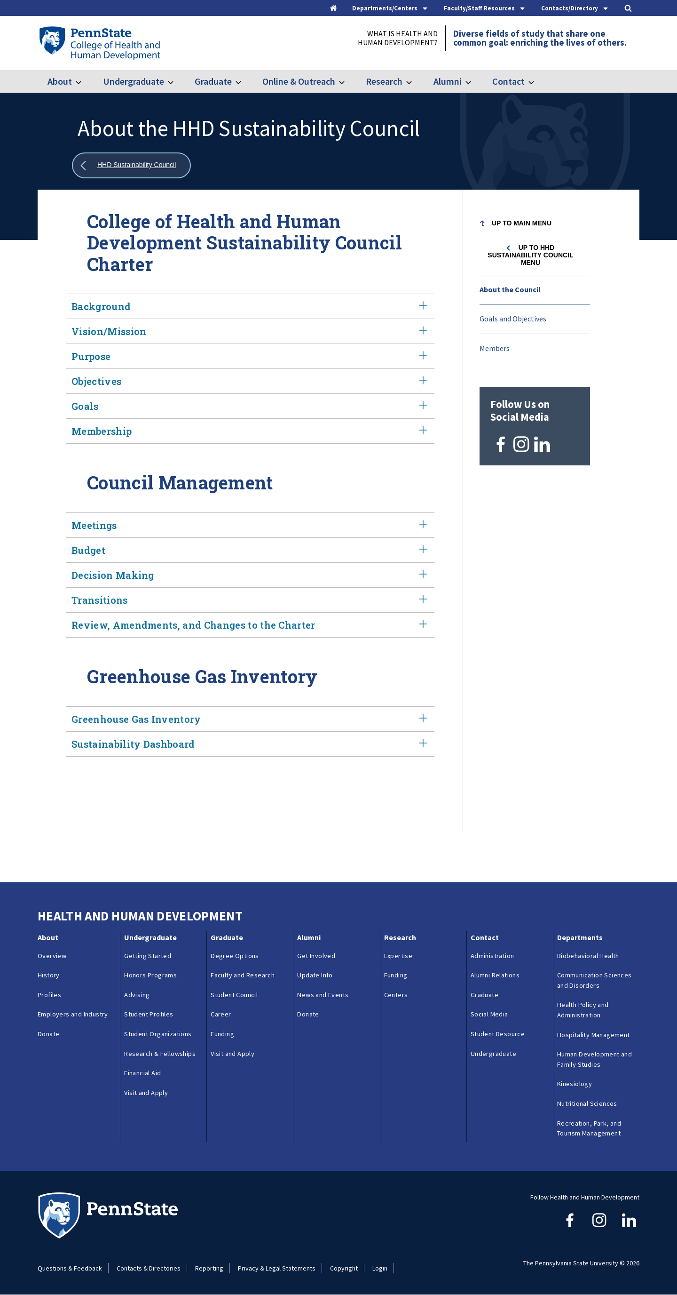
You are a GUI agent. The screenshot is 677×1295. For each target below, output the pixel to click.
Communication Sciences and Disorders (594, 980)
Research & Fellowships (160, 1053)
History (49, 975)
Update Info (314, 975)
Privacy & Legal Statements (276, 1268)
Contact (508, 81)
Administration (492, 955)
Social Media (489, 1014)
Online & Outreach (298, 81)
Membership (250, 431)
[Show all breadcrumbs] (131, 165)
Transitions (250, 600)
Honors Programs (150, 975)
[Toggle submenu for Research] (414, 81)
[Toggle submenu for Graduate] (244, 81)
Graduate (213, 81)
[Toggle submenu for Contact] (537, 81)
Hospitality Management (593, 1035)
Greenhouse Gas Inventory (250, 719)
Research (384, 81)
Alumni (447, 81)
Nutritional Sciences (587, 1103)
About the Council (510, 289)
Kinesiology (574, 1083)
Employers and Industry (73, 1014)
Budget (250, 550)
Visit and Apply (146, 1092)
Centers (396, 995)
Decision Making (250, 575)
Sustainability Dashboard (250, 744)
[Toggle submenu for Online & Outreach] (347, 81)
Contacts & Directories (149, 1268)
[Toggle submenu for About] (84, 81)
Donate (48, 1034)
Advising (137, 995)
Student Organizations (157, 1034)
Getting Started (147, 955)
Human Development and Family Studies (594, 1059)
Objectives (250, 381)
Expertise (398, 955)
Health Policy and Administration (583, 1009)
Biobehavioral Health (588, 955)
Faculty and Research (243, 975)
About (59, 81)
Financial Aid (142, 1073)
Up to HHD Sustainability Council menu (530, 255)
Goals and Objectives (513, 318)
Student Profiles (148, 1014)
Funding (222, 1034)
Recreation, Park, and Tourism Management (589, 1128)
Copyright (344, 1268)
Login (379, 1268)
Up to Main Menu (521, 223)
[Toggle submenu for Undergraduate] (176, 81)
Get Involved (316, 955)
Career (221, 1014)
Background (250, 306)
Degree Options (235, 955)
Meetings (250, 525)
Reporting (209, 1268)
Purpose (250, 356)
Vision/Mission (250, 331)
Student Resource (498, 1034)
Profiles (49, 995)
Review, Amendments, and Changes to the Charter (250, 625)
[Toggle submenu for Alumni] (474, 81)
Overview (52, 955)
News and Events (322, 995)
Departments (580, 937)
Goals (250, 406)
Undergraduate (133, 81)
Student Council (234, 995)
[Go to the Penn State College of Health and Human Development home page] (99, 42)
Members (495, 348)
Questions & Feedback (70, 1268)
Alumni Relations (495, 975)
